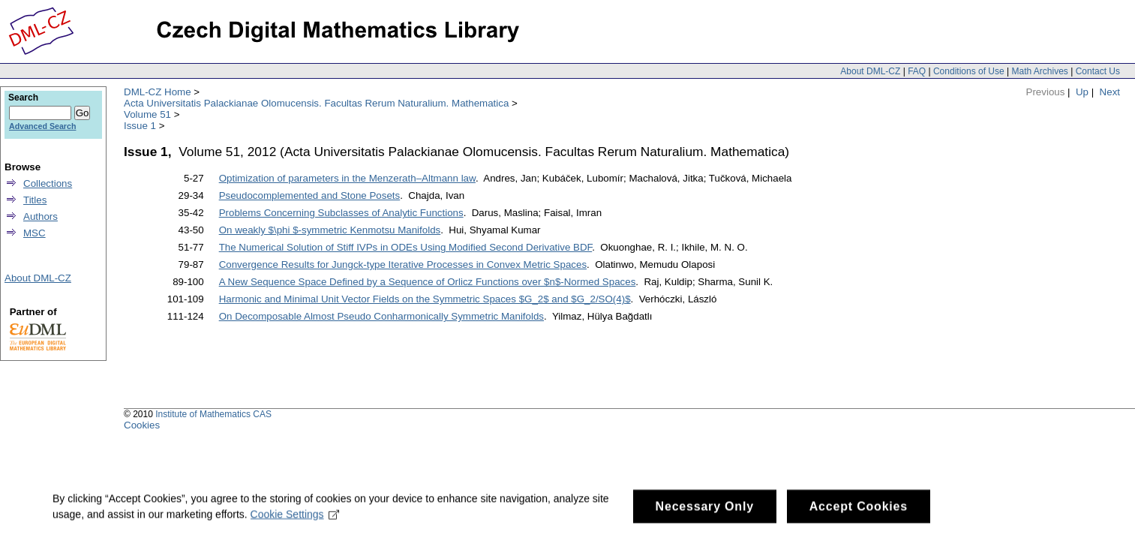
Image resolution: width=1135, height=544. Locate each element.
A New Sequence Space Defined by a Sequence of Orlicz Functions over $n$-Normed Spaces (427, 281)
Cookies (142, 425)
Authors (40, 216)
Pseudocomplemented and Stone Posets (310, 195)
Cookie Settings (295, 533)
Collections (47, 183)
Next (1110, 92)
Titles (35, 200)
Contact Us (1098, 71)
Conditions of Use (968, 71)
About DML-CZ (870, 71)
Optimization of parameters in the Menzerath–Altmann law (347, 178)
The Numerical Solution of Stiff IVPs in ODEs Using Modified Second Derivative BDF (406, 247)
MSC (34, 233)
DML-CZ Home (157, 92)
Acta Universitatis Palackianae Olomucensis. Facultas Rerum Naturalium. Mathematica (316, 103)
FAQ (917, 71)
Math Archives (1039, 71)
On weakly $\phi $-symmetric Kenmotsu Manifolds (330, 230)
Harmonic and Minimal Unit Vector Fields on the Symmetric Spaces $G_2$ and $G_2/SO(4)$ (425, 299)
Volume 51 (147, 114)
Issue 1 (140, 125)
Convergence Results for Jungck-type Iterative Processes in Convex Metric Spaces (403, 264)
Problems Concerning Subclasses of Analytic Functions (341, 212)
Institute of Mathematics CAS (213, 414)
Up (1082, 92)
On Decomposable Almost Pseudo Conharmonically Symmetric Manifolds (381, 316)
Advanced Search (42, 126)
